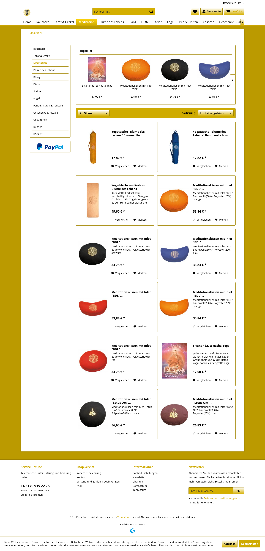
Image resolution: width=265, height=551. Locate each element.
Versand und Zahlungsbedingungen (98, 481)
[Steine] (158, 22)
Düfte (36, 84)
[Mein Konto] (211, 11)
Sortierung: (189, 113)
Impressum (139, 490)
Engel (36, 98)
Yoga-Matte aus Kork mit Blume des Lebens (129, 187)
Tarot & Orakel (42, 55)
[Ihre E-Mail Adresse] (210, 490)
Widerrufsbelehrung (89, 473)
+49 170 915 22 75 (35, 486)
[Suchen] (151, 11)
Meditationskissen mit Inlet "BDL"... (136, 87)
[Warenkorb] (234, 11)
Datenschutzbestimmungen (220, 498)
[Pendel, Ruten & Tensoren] (197, 22)
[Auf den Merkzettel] (140, 166)
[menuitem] (123, 13)
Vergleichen (120, 166)
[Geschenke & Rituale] (233, 22)
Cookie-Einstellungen (145, 473)
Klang (36, 77)
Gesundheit (40, 119)
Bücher (37, 126)
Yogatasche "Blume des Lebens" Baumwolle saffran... (128, 133)
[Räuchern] (43, 22)
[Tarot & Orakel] (64, 22)
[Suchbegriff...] (123, 11)
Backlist (37, 134)
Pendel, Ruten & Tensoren (48, 105)
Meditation (40, 63)
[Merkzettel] (195, 11)
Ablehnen (230, 543)
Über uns (138, 481)
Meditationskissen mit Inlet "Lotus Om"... (131, 400)
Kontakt (81, 477)
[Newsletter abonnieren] (238, 490)
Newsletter (139, 477)
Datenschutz (140, 485)
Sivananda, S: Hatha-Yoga (97, 85)
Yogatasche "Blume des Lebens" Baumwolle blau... (212, 133)
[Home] (27, 22)
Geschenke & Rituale (45, 112)
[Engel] (171, 22)
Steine (37, 91)
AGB (79, 485)
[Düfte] (145, 22)
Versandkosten (124, 517)
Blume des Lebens (44, 70)
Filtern (86, 113)
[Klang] (132, 22)
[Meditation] (86, 22)
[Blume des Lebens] (111, 22)
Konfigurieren (249, 543)
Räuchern (39, 48)
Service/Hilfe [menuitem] (232, 3)
